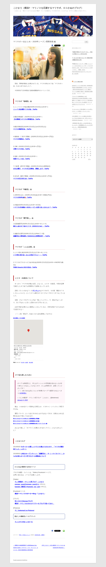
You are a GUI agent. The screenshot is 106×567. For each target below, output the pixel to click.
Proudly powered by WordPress (20, 560)
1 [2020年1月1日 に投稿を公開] (78, 149)
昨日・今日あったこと (24, 535)
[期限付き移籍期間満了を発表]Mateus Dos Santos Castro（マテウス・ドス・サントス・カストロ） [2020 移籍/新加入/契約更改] (25, 548)
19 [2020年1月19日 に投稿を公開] (90, 153)
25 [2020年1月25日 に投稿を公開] (87, 155)
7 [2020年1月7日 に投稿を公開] (75, 151)
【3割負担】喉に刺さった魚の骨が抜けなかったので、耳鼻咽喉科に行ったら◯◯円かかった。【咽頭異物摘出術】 (82, 125)
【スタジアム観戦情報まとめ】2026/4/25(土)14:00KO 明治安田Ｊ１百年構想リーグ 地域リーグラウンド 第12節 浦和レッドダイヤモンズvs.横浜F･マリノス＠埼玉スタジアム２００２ (82, 100)
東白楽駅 (31, 362)
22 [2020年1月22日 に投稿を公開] (78, 155)
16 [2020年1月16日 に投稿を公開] (81, 153)
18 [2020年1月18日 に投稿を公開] (87, 153)
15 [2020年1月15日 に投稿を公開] (78, 153)
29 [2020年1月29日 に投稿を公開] (78, 157)
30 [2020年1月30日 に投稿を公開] (81, 157)
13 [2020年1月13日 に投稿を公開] (72, 153)
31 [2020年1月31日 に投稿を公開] (84, 157)
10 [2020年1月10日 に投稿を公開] (84, 151)
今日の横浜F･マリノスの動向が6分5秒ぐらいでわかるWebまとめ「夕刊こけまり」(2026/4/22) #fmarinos (82, 118)
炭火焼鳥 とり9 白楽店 (19, 318)
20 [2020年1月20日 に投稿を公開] (72, 155)
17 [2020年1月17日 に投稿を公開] (84, 153)
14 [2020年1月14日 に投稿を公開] (75, 153)
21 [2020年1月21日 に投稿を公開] (75, 155)
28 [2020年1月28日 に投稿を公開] (75, 157)
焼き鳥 (22, 362)
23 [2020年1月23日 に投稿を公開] (81, 155)
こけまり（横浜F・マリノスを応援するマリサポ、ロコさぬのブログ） (48, 8)
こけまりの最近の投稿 (78, 81)
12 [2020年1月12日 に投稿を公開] (90, 151)
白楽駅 (26, 362)
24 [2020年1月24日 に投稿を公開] (84, 155)
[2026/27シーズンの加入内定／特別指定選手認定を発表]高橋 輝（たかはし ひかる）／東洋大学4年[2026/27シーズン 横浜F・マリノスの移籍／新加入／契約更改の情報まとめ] (82, 89)
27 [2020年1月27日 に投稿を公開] (72, 157)
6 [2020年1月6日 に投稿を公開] (72, 151)
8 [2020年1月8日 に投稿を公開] (78, 151)
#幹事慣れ (23, 393)
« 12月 (73, 159)
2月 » (89, 159)
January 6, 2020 (22, 400)
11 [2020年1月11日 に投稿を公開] (87, 151)
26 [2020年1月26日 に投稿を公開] (90, 155)
